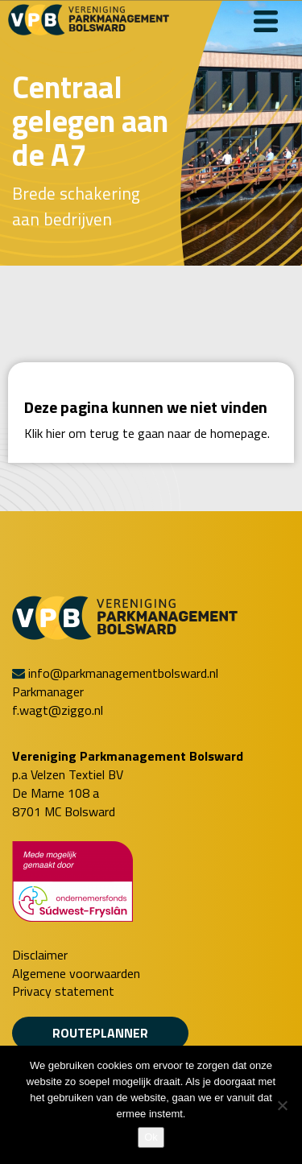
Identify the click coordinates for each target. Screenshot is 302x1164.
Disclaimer (40, 955)
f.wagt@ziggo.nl (57, 710)
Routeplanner (100, 1032)
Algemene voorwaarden (76, 973)
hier (55, 433)
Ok (151, 1137)
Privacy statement (63, 991)
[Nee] (282, 1105)
